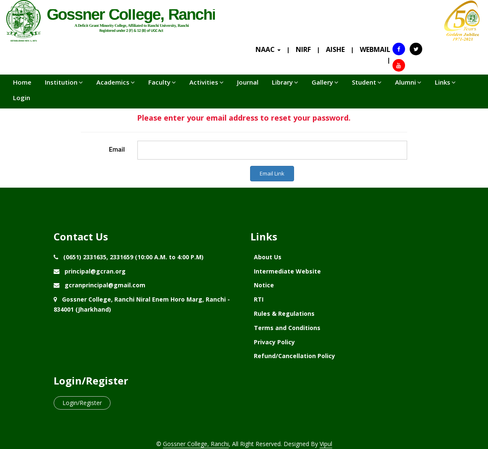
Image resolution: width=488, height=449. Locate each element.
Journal (247, 82)
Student (367, 82)
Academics (115, 82)
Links (445, 82)
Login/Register (82, 403)
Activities (206, 82)
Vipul (326, 444)
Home (22, 82)
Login (21, 97)
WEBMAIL (375, 49)
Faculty (162, 82)
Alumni (408, 82)
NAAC (268, 49)
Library (285, 82)
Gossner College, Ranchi (196, 444)
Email (117, 149)
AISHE (335, 49)
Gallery (325, 82)
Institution (64, 82)
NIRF (303, 49)
